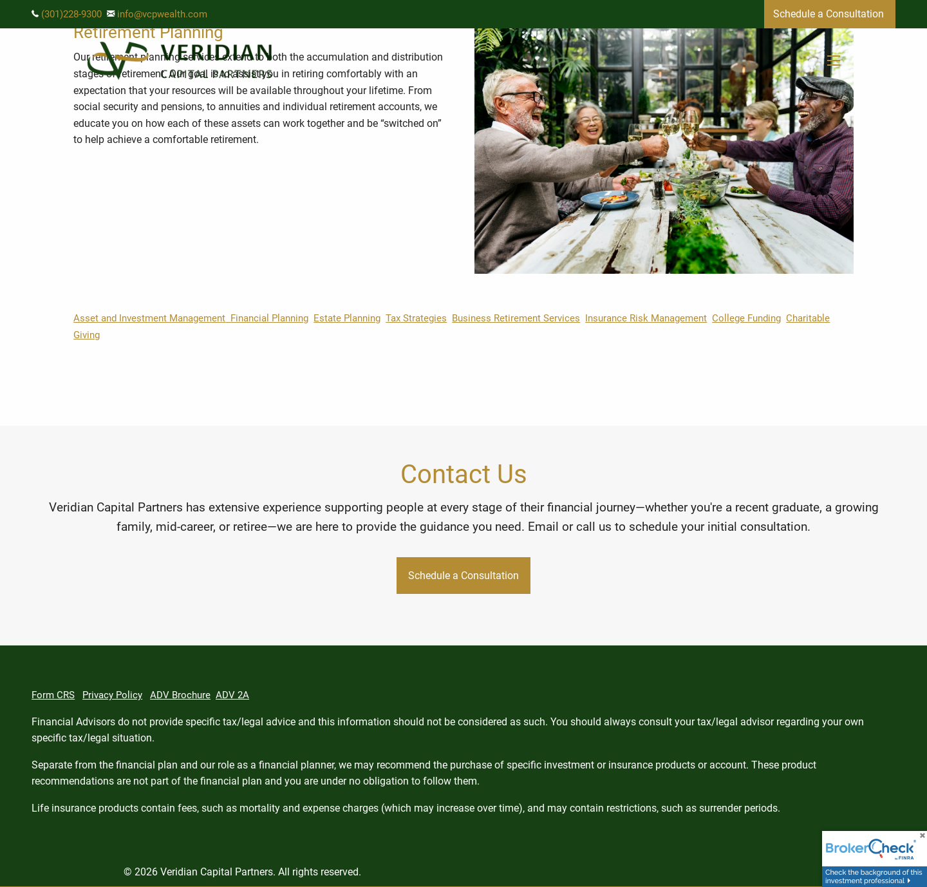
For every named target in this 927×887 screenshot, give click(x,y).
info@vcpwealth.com (162, 14)
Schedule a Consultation (829, 14)
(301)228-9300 (71, 14)
